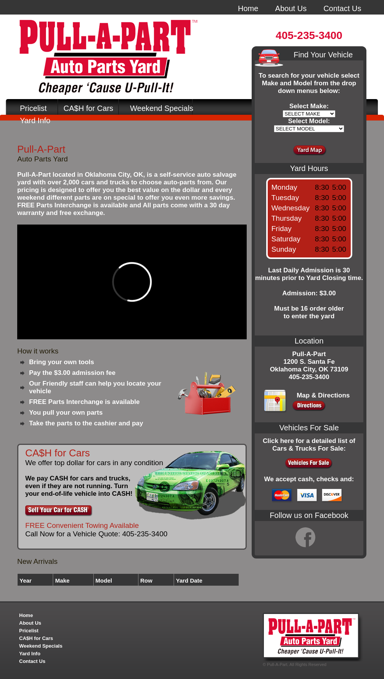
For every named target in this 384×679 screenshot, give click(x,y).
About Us (290, 8)
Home (248, 8)
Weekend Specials (161, 108)
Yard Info (35, 120)
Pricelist (33, 108)
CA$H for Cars (88, 108)
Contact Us (342, 8)
